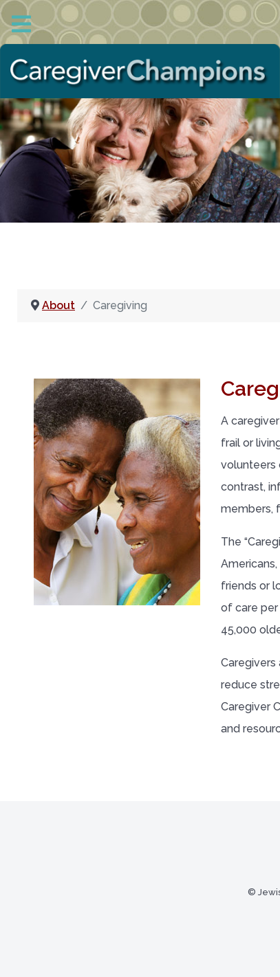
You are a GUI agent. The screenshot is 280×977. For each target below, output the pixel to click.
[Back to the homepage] (140, 71)
